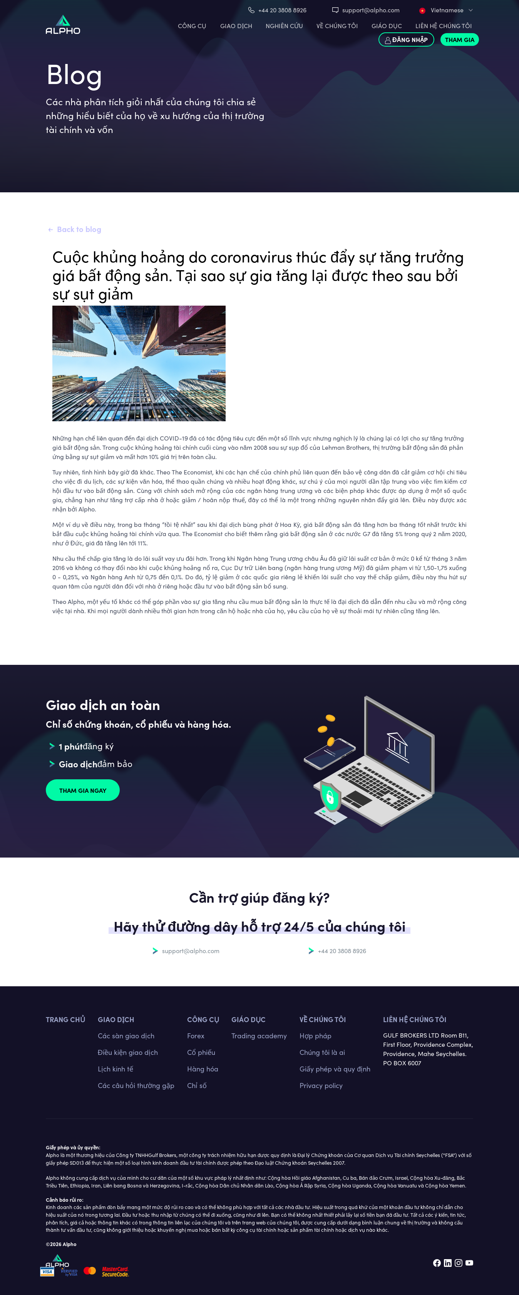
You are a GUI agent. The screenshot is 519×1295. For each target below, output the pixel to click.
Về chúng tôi (323, 1019)
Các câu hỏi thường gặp (136, 1085)
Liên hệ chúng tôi (415, 1019)
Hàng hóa (202, 1068)
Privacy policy (321, 1085)
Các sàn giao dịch (126, 1035)
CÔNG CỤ (192, 26)
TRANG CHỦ (65, 1019)
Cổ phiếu (201, 1052)
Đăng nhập (406, 39)
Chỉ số (197, 1085)
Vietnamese (441, 10)
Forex (195, 1035)
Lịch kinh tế (115, 1068)
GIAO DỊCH (236, 26)
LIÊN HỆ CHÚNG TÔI (443, 26)
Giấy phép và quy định (335, 1068)
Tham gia (459, 39)
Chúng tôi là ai (322, 1052)
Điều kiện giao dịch (128, 1052)
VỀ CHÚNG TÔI (337, 26)
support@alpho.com (371, 10)
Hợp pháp (315, 1035)
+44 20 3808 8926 (282, 10)
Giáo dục (387, 26)
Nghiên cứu (284, 26)
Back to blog (79, 229)
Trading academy (259, 1035)
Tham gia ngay (83, 790)
